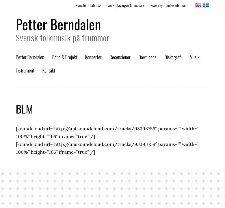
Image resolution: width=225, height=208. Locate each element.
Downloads (148, 57)
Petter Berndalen (58, 24)
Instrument (25, 70)
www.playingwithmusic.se (126, 5)
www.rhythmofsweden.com (169, 5)
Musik (194, 57)
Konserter (93, 57)
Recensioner (120, 57)
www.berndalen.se (88, 5)
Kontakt (48, 70)
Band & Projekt (64, 57)
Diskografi (173, 57)
